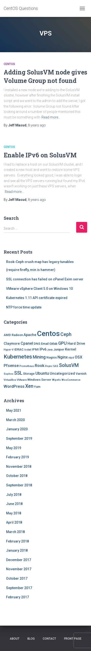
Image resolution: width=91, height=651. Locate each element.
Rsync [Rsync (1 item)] (48, 366)
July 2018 (13, 495)
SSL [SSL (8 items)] (18, 373)
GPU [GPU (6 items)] (62, 343)
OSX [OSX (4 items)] (78, 357)
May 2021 (13, 410)
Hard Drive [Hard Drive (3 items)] (76, 343)
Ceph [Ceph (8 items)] (65, 334)
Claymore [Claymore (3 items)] (12, 343)
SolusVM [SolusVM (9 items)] (69, 365)
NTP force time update (23, 307)
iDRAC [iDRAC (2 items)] (19, 349)
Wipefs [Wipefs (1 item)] (56, 379)
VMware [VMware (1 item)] (22, 379)
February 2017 (17, 597)
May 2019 (13, 448)
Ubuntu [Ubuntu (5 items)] (42, 373)
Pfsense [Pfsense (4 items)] (11, 365)
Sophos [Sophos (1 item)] (8, 373)
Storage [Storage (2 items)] (29, 373)
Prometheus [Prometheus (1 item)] (26, 366)
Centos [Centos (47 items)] (48, 333)
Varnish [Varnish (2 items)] (81, 373)
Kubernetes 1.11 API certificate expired (36, 298)
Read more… (50, 117)
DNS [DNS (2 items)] (37, 343)
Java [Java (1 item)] (50, 349)
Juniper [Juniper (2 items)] (58, 349)
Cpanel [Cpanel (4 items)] (27, 343)
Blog (31, 638)
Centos (9, 64)
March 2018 (15, 532)
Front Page (73, 638)
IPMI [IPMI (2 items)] (35, 349)
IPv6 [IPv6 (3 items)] (43, 349)
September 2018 (19, 485)
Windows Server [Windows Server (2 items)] (39, 379)
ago (37, 125)
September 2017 (19, 588)
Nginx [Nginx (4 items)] (63, 357)
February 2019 (17, 457)
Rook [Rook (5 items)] (39, 365)
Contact (49, 638)
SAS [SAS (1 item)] (55, 366)
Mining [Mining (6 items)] (39, 356)
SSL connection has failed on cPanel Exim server (44, 279)
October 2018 (16, 476)
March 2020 (15, 420)
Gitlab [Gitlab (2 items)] (53, 343)
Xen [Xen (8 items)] (29, 386)
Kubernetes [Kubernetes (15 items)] (18, 356)
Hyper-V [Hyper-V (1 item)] (9, 349)
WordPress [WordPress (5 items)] (14, 386)
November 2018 (18, 466)
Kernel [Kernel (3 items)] (70, 349)
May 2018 (13, 513)
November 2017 (18, 569)
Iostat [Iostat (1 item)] (27, 349)
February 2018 (17, 541)
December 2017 (18, 560)
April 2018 (14, 522)
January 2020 (17, 429)
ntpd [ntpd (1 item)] (71, 357)
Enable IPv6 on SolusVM (40, 155)
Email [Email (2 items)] (45, 343)
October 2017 (16, 578)
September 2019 (19, 438)
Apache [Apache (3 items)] (30, 335)
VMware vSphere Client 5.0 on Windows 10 (39, 289)
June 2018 (14, 504)
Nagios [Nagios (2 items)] (51, 357)
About (14, 638)
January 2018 (17, 550)
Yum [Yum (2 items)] (37, 386)
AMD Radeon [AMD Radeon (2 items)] (13, 335)
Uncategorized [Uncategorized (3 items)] (62, 373)
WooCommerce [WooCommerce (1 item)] (70, 379)
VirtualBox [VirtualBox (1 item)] (10, 379)
